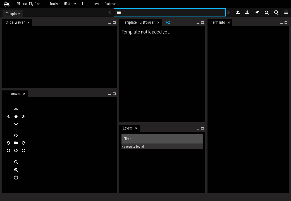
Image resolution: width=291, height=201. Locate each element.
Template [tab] (13, 13)
